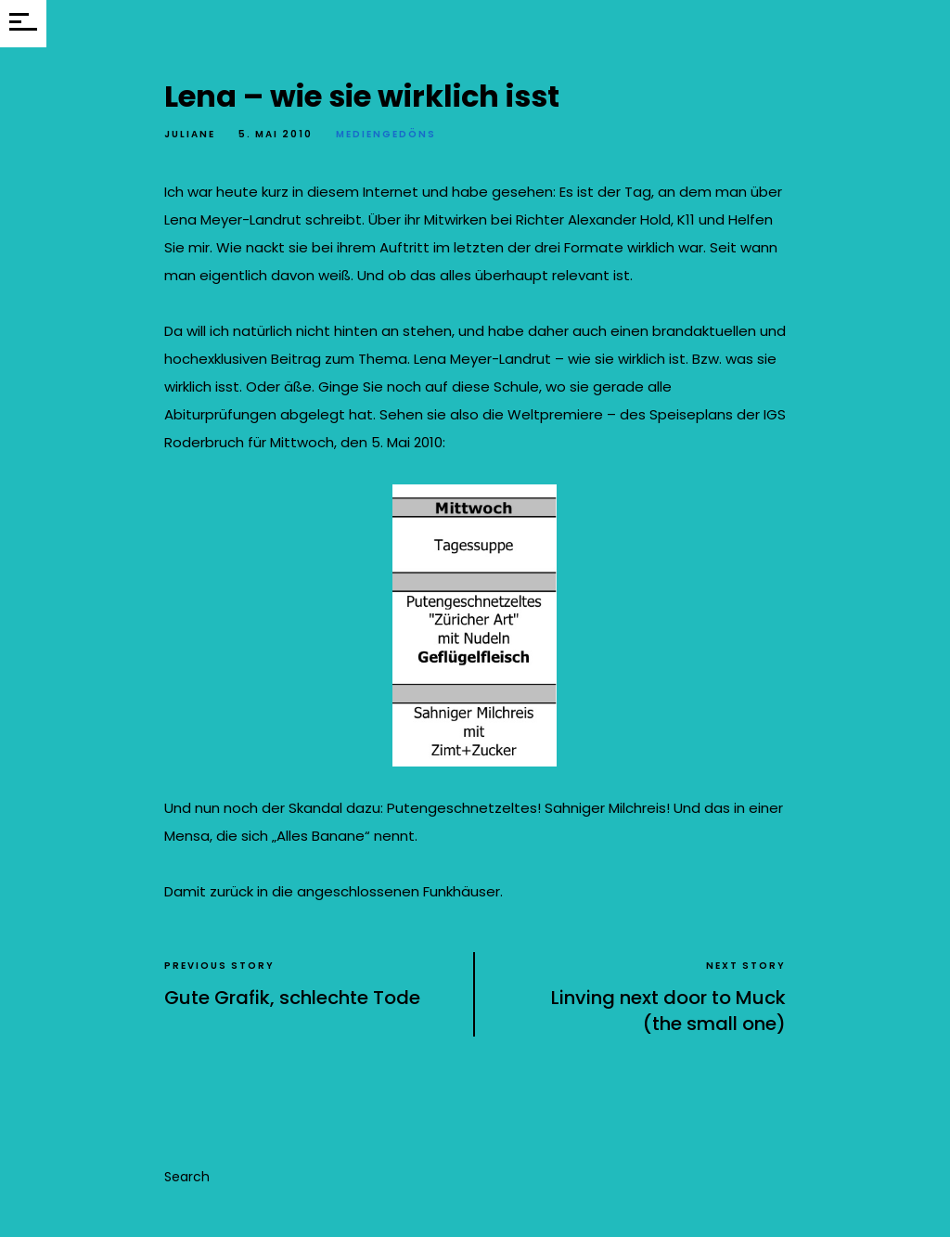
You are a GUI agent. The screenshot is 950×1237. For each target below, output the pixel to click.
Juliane (189, 134)
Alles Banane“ (325, 835)
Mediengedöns (386, 134)
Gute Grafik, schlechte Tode (292, 998)
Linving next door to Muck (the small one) (668, 1011)
